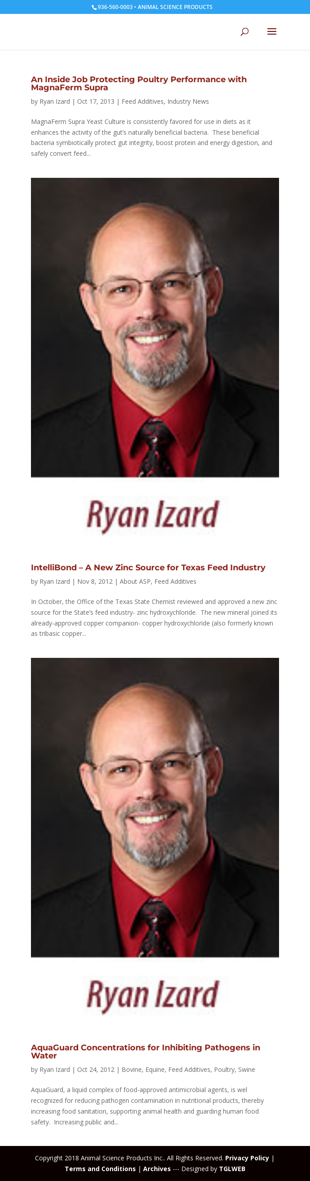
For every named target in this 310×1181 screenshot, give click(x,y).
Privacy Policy (247, 1158)
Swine (246, 1069)
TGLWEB (232, 1168)
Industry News (188, 101)
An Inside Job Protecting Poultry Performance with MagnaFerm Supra (139, 84)
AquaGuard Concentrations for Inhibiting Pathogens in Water (145, 1052)
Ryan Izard (54, 101)
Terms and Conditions (100, 1168)
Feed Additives (143, 101)
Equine (155, 1069)
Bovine (132, 1069)
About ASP (135, 581)
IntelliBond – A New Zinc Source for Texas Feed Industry (148, 568)
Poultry (224, 1069)
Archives (157, 1168)
